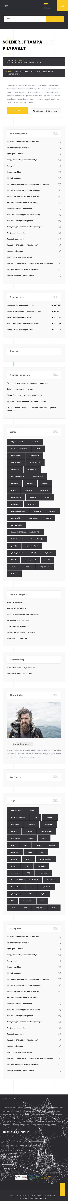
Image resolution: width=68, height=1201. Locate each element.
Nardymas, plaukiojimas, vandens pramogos (24, 226)
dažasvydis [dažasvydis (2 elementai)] (16, 463)
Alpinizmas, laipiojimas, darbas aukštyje (23, 141)
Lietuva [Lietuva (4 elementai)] (37, 511)
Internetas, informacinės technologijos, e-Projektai (28, 184)
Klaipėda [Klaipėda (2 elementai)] (15, 504)
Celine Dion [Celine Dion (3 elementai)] (16, 456)
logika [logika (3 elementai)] (52, 511)
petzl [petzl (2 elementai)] (14, 546)
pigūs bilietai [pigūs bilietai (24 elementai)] (32, 546)
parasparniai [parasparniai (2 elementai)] (16, 525)
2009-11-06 (11, 60)
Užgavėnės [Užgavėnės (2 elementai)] (44, 567)
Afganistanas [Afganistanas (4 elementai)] (17, 442)
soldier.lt (48, 72)
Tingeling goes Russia (24, 389)
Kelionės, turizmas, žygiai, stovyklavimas (23, 202)
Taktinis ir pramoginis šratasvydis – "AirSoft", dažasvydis (30, 263)
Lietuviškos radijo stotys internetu (21, 667)
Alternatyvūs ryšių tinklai (17, 638)
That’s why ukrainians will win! (19, 317)
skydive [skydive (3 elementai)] (48, 553)
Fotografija (11, 165)
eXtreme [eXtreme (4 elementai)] (15, 469)
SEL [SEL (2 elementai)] (33, 553)
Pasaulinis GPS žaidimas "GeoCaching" (22, 245)
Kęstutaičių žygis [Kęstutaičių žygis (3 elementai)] (18, 511)
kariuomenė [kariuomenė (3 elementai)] (16, 497)
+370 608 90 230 (24, 1141)
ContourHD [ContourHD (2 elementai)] (34, 456)
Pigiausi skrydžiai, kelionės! (18, 620)
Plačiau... (17, 110)
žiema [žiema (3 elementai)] (14, 574)
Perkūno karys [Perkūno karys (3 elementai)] (37, 539)
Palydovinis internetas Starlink (19, 673)
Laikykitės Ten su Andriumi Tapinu (20, 305)
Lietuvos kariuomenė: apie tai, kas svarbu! (24, 311)
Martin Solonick (21, 744)
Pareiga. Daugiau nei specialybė (20, 329)
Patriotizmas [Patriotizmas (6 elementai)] (17, 539)
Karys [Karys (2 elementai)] (33, 497)
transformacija (13, 74)
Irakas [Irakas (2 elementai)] (30, 483)
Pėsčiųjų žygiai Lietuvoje (16, 608)
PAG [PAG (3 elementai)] (48, 518)
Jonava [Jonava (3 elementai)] (28, 490)
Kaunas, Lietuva (25, 1150)
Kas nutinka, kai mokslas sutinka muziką (23, 323)
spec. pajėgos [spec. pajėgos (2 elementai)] (30, 560)
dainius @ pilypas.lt (30, 1146)
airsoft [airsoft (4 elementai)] (35, 442)
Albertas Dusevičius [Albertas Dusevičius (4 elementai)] (19, 449)
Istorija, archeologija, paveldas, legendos (23, 190)
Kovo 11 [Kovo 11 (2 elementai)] (31, 504)
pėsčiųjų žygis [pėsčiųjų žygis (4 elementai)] (17, 553)
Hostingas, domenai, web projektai (21, 632)
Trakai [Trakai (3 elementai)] (14, 567)
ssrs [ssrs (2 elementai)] (47, 560)
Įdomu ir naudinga (14, 178)
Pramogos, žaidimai (15, 251)
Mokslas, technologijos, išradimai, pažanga (24, 214)
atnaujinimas (21, 72)
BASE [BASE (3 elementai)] (38, 449)
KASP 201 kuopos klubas (16, 602)
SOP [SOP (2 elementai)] (13, 560)
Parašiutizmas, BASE (15, 239)
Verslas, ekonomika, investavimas (20, 275)
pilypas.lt (35, 72)
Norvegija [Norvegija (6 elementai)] (15, 518)
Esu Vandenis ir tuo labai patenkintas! (32, 383)
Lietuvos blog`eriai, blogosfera (19, 208)
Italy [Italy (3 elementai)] (13, 490)
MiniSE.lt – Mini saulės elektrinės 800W (23, 614)
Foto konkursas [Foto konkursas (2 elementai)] (17, 476)
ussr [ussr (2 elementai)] (28, 567)
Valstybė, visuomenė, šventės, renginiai (22, 269)
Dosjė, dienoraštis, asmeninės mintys (23, 63)
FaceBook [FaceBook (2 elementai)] (32, 469)
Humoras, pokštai (14, 172)
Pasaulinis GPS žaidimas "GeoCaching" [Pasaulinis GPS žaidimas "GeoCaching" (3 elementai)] (25, 532)
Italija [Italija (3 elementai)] (45, 483)
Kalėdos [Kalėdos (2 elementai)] (44, 490)
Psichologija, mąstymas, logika (19, 257)
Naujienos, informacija (16, 232)
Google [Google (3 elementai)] (14, 483)
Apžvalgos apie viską (15, 153)
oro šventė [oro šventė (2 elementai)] (33, 518)
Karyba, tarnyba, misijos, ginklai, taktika (23, 196)
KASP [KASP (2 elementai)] (47, 497)
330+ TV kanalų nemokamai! (18, 626)
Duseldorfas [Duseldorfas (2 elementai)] (35, 463)
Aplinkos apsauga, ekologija (18, 147)
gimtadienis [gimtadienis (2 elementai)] (38, 476)
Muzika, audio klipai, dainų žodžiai (20, 220)
